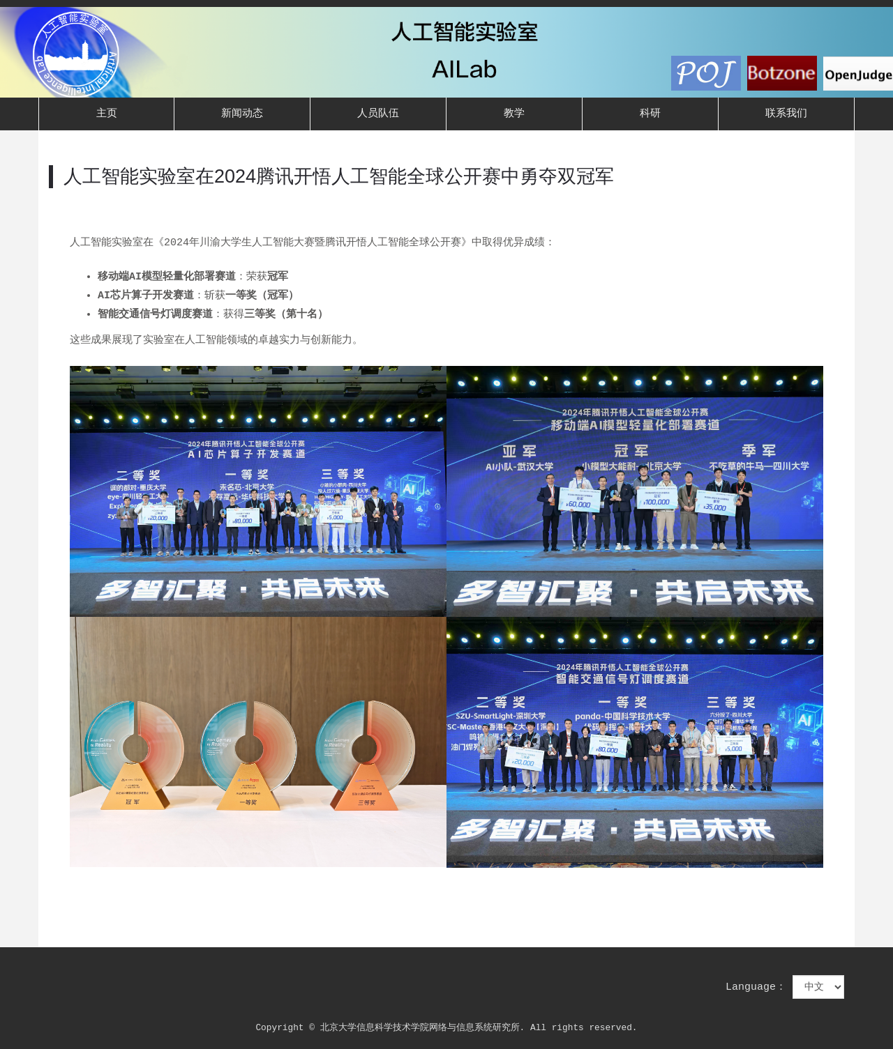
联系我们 (786, 114)
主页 (106, 114)
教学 (514, 114)
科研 (650, 114)
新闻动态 (242, 114)
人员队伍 (378, 114)
